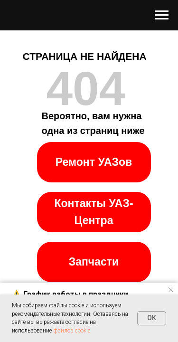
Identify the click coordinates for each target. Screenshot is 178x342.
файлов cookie (71, 330)
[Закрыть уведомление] (171, 289)
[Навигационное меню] (162, 15)
